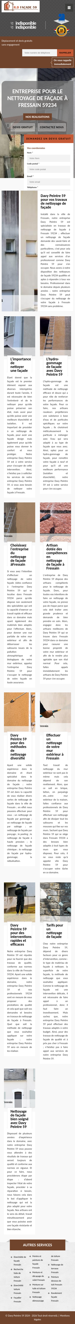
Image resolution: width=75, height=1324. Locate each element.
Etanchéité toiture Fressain (18, 1289)
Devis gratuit (23, 127)
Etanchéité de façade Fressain (20, 1261)
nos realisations (37, 117)
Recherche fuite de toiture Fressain (18, 1275)
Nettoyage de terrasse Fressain (57, 1268)
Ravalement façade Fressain (56, 1297)
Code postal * (48, 167)
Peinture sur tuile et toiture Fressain (39, 1288)
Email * (48, 180)
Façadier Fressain (17, 1299)
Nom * (48, 156)
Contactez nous (52, 127)
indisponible (26, 23)
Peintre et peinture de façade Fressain (38, 1262)
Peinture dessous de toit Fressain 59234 (56, 1283)
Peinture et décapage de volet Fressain (39, 1276)
